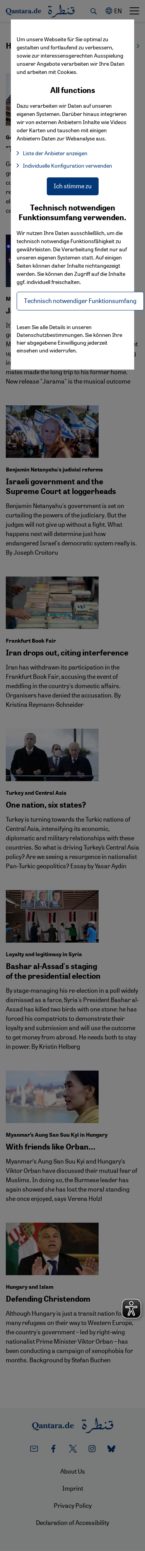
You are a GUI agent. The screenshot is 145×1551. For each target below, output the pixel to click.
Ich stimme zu (73, 186)
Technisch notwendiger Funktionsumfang (80, 300)
